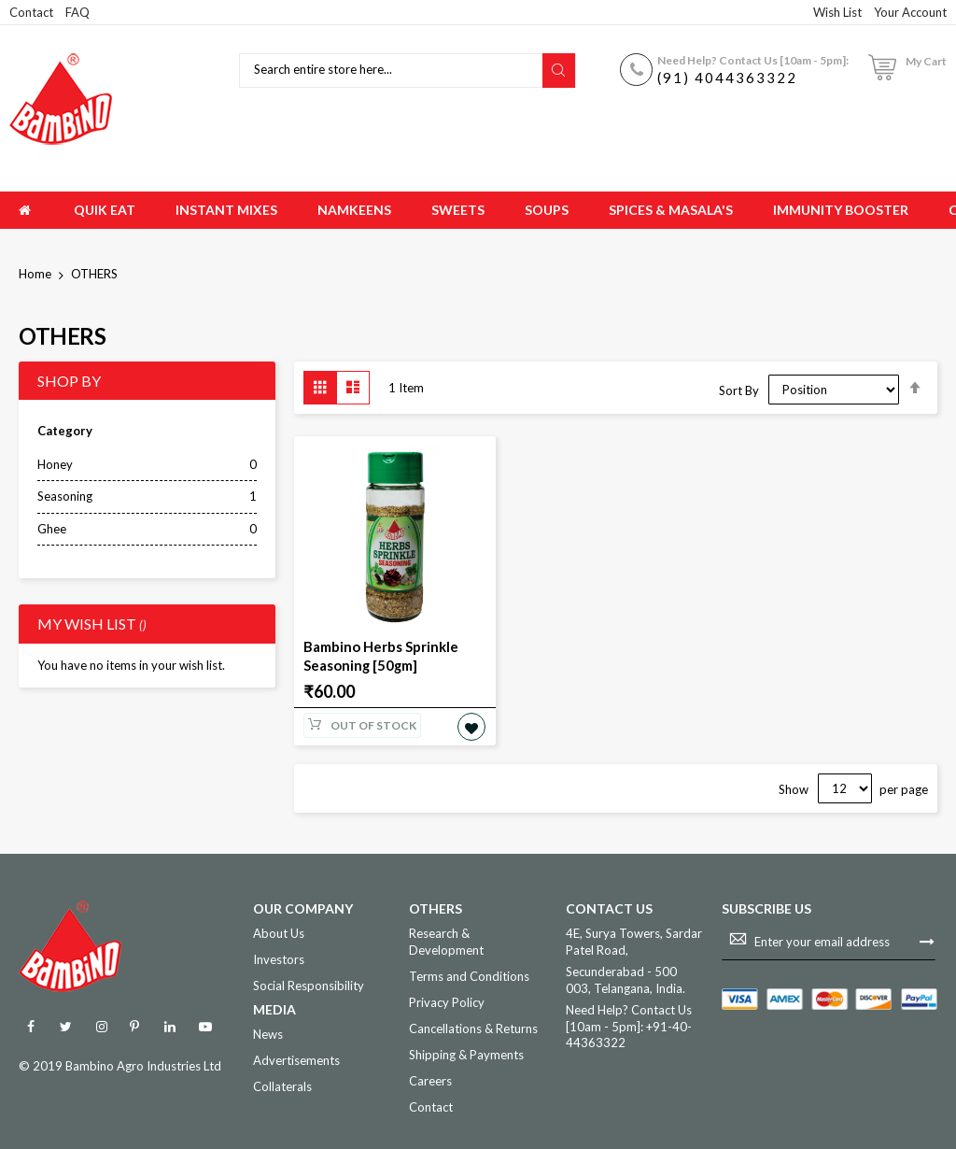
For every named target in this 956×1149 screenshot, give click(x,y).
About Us (278, 931)
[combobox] (393, 70)
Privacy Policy (447, 1000)
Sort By (739, 389)
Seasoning (64, 496)
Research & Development (446, 940)
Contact (31, 12)
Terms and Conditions (469, 973)
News (268, 1032)
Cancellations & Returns (473, 1026)
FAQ (77, 12)
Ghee (51, 528)
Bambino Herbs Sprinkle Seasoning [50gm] (377, 655)
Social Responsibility (308, 983)
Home (36, 273)
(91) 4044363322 (727, 77)
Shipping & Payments (466, 1052)
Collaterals (282, 1084)
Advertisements (296, 1058)
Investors (278, 957)
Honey (55, 464)
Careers (430, 1078)
